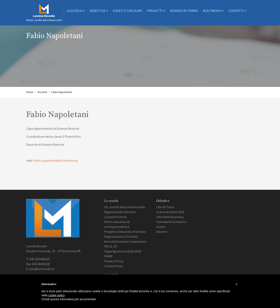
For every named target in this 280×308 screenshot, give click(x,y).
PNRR (108, 256)
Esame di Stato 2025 (170, 212)
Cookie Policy (113, 266)
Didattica (99, 11)
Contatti (237, 11)
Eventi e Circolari (127, 11)
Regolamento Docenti (120, 212)
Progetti (156, 11)
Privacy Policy (113, 261)
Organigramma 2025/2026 (122, 251)
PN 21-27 (110, 246)
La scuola (76, 11)
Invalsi (160, 227)
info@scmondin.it (41, 269)
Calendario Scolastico (171, 222)
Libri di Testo (165, 207)
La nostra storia (115, 217)
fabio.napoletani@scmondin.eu (56, 160)
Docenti (42, 92)
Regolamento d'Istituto (121, 236)
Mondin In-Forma (184, 11)
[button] (236, 284)
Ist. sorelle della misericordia (124, 207)
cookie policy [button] (56, 295)
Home (29, 92)
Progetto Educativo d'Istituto (125, 232)
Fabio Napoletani (61, 92)
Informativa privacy (170, 217)
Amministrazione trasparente (125, 241)
